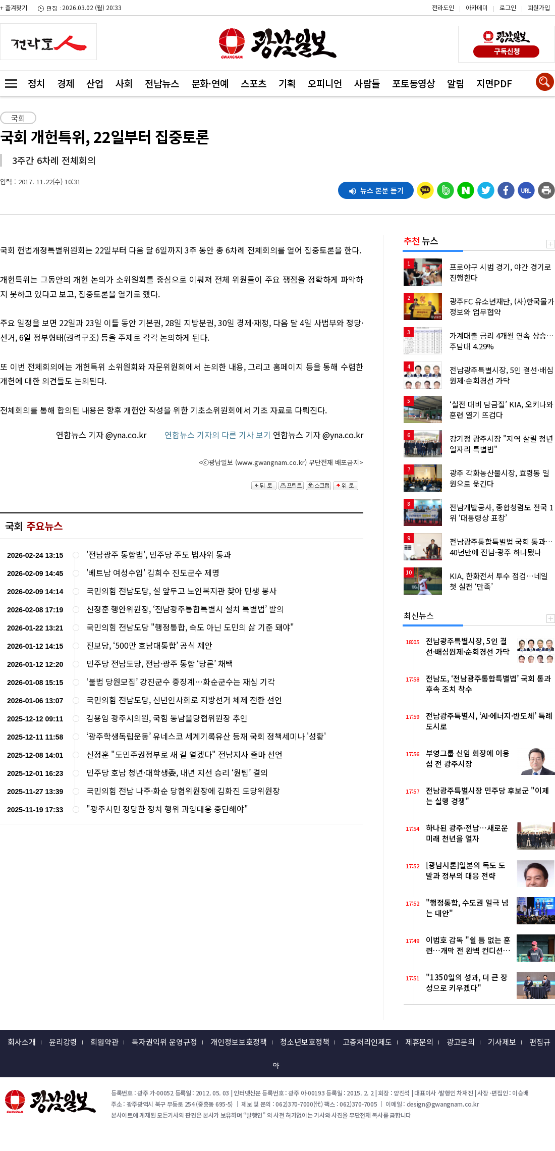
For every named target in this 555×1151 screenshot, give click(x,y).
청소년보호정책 (304, 1041)
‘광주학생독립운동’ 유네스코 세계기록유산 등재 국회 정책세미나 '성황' (206, 736)
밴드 (469, 27)
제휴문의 (419, 1041)
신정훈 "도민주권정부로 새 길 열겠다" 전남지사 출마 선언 (184, 754)
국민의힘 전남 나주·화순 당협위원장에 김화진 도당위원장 (183, 791)
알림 (455, 83)
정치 (36, 83)
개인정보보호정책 (238, 1041)
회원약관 (104, 1041)
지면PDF (494, 83)
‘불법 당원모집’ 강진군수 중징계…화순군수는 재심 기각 (180, 681)
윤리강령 (63, 1041)
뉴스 (421, 240)
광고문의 (461, 1041)
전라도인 (443, 7)
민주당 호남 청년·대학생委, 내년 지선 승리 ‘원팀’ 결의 (177, 772)
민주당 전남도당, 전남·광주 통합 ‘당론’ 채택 (159, 663)
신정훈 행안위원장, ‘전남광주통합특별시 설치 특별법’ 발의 (185, 609)
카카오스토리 (469, 12)
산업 (94, 83)
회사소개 (22, 1041)
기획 (287, 83)
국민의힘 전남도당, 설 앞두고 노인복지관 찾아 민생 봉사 (181, 591)
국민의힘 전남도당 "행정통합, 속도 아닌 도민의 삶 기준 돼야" (190, 627)
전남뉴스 (162, 83)
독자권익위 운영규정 (164, 1041)
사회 (124, 83)
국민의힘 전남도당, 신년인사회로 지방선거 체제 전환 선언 (184, 700)
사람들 (367, 83)
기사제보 (502, 1041)
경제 (65, 83)
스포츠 (253, 83)
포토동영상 (413, 83)
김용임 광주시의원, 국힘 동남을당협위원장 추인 (167, 718)
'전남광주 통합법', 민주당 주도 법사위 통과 (158, 554)
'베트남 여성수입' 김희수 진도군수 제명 (152, 572)
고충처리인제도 (367, 1041)
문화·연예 (210, 83)
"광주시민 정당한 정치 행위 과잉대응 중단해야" (167, 809)
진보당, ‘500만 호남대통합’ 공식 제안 (149, 645)
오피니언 (325, 83)
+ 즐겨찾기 (13, 7)
